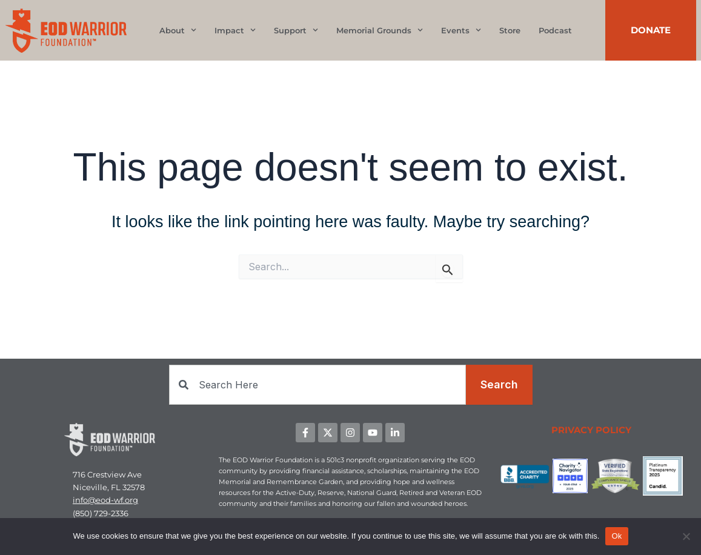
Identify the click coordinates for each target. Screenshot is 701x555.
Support (296, 30)
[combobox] (317, 385)
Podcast (555, 30)
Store (509, 30)
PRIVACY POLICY (591, 430)
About (177, 30)
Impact (235, 30)
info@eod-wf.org (105, 500)
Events (461, 30)
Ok (616, 535)
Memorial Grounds (379, 30)
